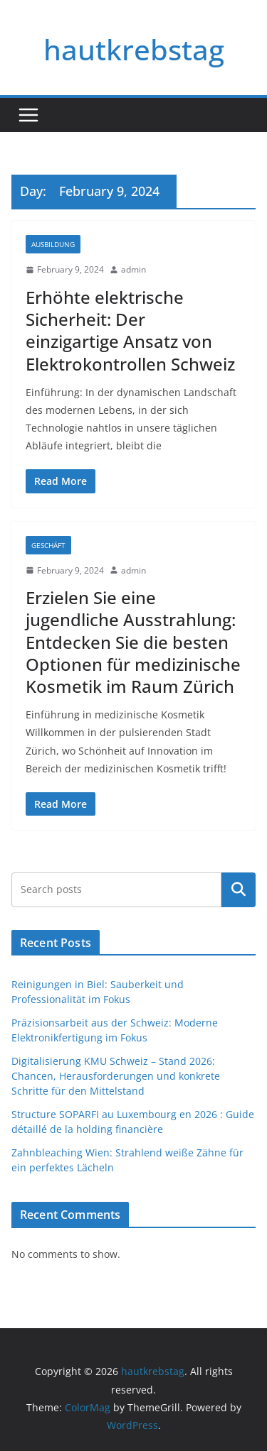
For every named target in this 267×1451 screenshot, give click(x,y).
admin (133, 269)
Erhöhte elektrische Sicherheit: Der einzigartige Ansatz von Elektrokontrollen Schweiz (130, 330)
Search (238, 889)
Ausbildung (53, 244)
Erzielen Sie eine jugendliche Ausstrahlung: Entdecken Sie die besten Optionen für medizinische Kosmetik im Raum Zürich (133, 642)
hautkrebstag (133, 49)
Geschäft (48, 545)
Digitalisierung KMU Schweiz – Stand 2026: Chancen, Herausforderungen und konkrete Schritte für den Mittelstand (115, 1075)
